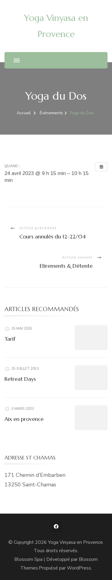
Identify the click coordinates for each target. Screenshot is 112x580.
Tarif (9, 338)
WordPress (79, 568)
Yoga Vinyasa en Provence (75, 542)
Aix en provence (24, 418)
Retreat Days (20, 378)
